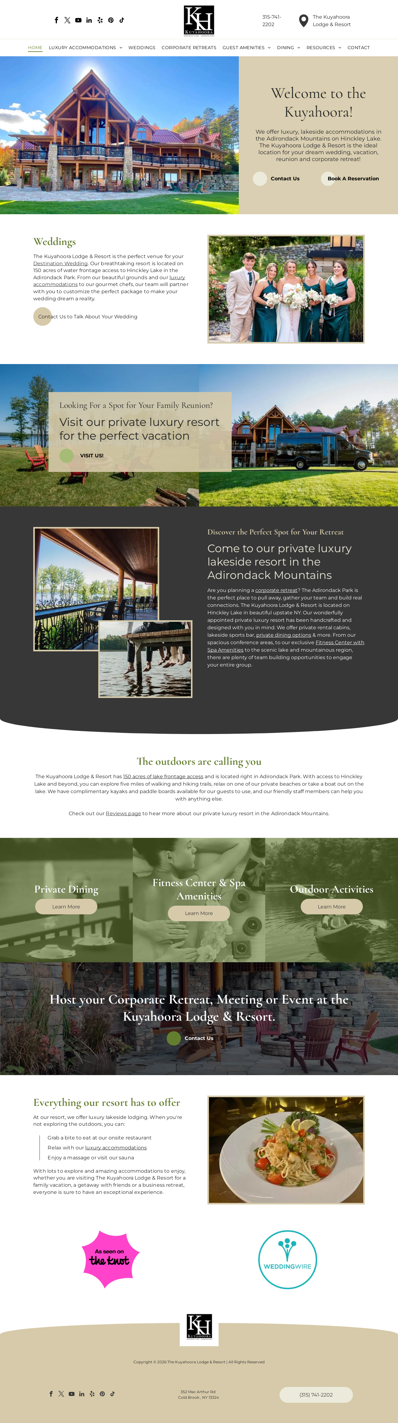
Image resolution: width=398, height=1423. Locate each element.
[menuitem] (35, 48)
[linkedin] (89, 21)
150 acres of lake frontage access (163, 776)
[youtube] (78, 21)
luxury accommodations (116, 1148)
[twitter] (67, 21)
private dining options (283, 635)
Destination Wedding (60, 263)
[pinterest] (111, 21)
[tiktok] (122, 21)
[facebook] (56, 21)
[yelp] (100, 21)
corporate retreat (276, 590)
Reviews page (123, 813)
